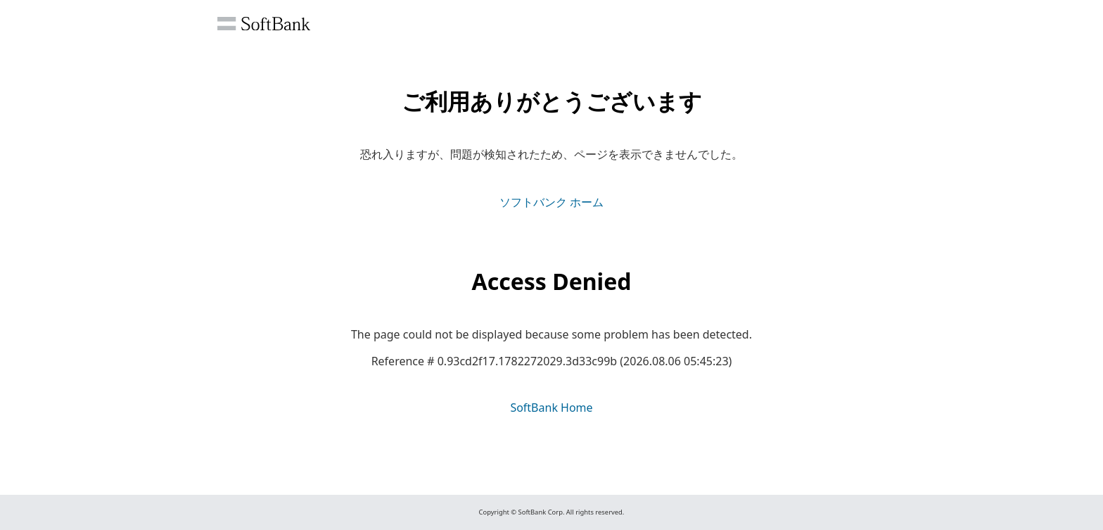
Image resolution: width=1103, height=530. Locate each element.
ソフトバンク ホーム (551, 202)
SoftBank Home (551, 407)
